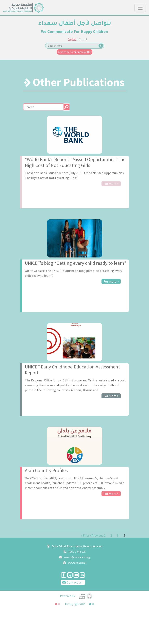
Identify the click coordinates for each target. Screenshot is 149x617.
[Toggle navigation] (140, 8)
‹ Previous (96, 535)
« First (85, 535)
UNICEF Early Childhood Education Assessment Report (72, 370)
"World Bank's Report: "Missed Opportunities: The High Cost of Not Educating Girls (75, 162)
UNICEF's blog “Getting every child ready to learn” (75, 263)
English (72, 39)
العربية (83, 39)
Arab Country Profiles (46, 470)
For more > (111, 184)
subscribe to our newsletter (75, 52)
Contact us (71, 582)
